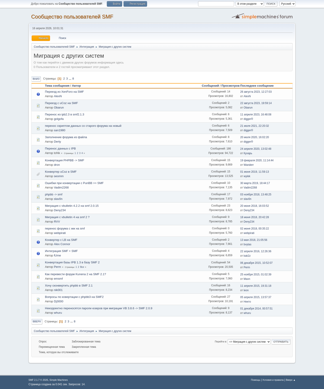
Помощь (255, 380)
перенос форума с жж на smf (65, 228)
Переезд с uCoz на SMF (61, 103)
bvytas (247, 244)
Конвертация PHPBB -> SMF (64, 160)
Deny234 (60, 210)
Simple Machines (58, 380)
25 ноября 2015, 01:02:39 (255, 274)
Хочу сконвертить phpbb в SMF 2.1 (69, 285)
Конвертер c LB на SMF (61, 240)
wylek (247, 176)
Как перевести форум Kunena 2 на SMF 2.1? (75, 274)
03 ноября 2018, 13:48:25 (255, 194)
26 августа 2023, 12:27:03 (256, 91)
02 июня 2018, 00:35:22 (254, 228)
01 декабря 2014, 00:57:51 (256, 308)
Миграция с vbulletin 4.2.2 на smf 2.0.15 (72, 205)
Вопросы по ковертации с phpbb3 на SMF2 (74, 297)
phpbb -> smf (53, 194)
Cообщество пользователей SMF (72, 17)
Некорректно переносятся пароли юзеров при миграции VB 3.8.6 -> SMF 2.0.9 (98, 308)
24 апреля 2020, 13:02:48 (255, 148)
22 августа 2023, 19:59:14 (256, 103)
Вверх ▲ (291, 380)
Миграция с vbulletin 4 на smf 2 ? (67, 217)
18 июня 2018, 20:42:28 (254, 217)
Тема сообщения (57, 85)
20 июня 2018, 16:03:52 (254, 205)
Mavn (247, 278)
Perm (57, 266)
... (70, 78)
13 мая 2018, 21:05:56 (253, 240)
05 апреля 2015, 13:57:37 (255, 297)
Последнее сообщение (259, 85)
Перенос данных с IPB (60, 148)
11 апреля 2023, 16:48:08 (255, 114)
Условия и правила (273, 380)
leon (246, 290)
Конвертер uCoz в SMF (61, 171)
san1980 (59, 130)
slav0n (58, 199)
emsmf (58, 278)
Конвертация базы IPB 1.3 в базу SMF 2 (72, 262)
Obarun (59, 107)
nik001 (58, 290)
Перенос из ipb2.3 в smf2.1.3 (64, 114)
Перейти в (220, 341)
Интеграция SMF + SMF (61, 251)
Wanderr (249, 164)
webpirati (60, 233)
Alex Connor (62, 244)
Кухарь (248, 153)
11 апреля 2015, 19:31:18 (255, 285)
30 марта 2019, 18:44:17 (255, 183)
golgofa (59, 119)
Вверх (37, 321)
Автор (76, 85)
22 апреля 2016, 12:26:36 (255, 251)
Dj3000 (58, 301)
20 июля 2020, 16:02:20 (254, 137)
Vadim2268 (61, 187)
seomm (59, 176)
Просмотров (230, 85)
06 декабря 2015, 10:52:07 (256, 262)
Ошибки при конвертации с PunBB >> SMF (74, 183)
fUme (57, 255)
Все (82, 267)
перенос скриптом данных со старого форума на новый (83, 125)
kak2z (247, 255)
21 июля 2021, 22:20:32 (254, 125)
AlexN (58, 96)
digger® (248, 119)
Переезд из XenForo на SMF (64, 91)
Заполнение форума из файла (66, 137)
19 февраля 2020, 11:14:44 (257, 160)
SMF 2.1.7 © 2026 (38, 380)
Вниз (36, 79)
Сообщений (210, 85)
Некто (247, 301)
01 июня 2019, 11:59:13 (254, 171)
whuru (58, 312)
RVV (57, 221)
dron (57, 164)
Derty (57, 141)
